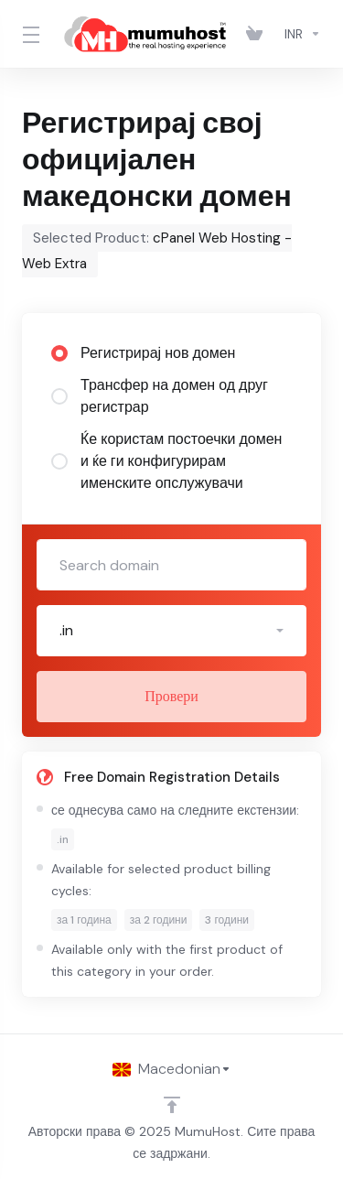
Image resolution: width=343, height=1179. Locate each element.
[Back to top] (172, 1104)
